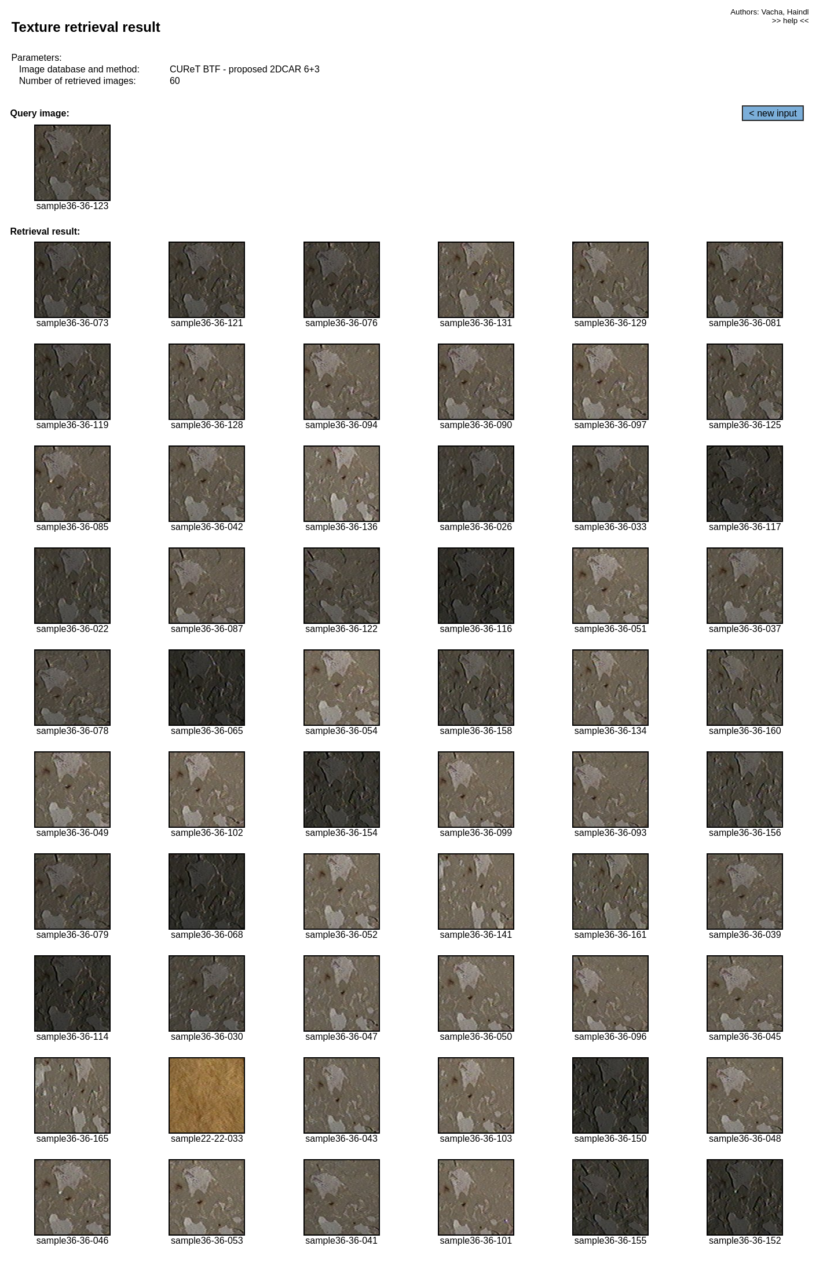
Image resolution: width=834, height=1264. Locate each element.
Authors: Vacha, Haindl (769, 12)
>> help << (790, 20)
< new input (772, 113)
